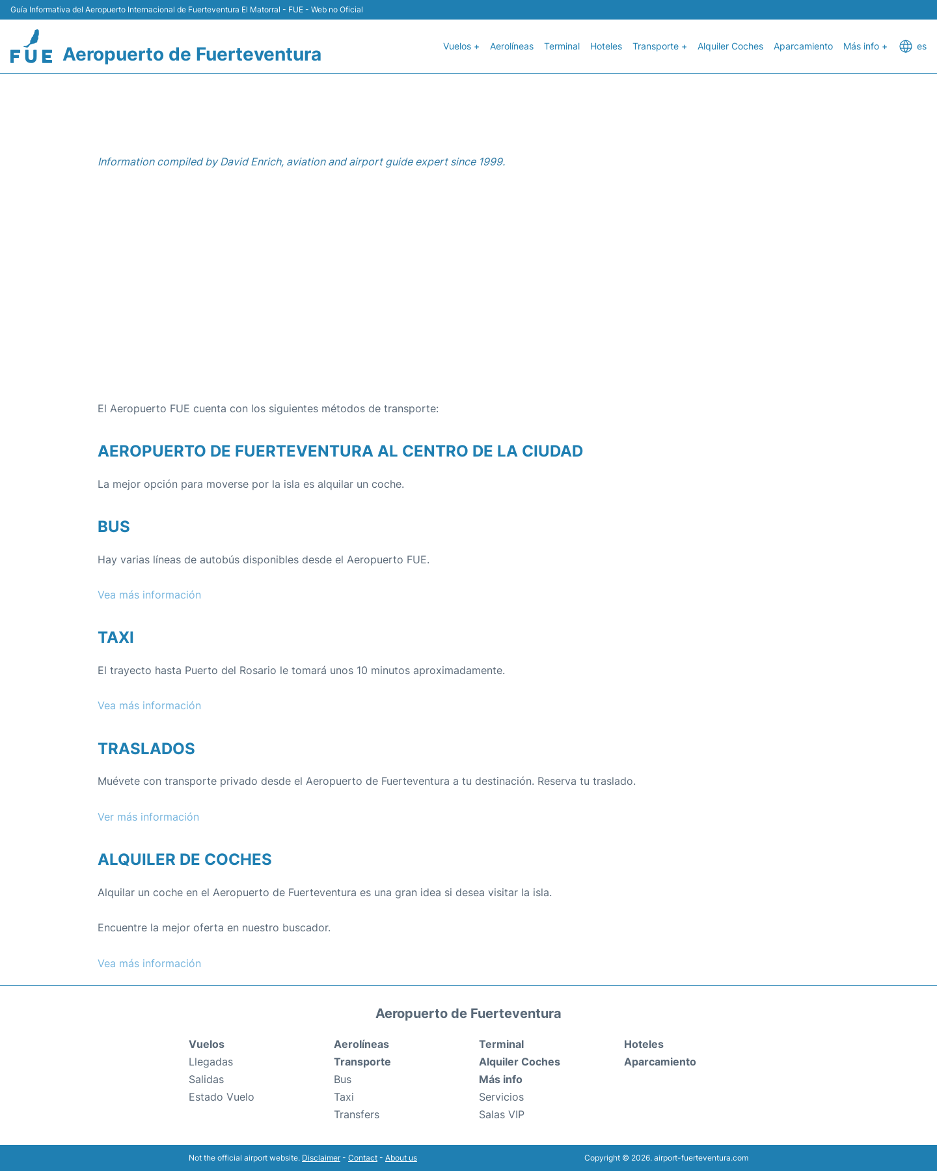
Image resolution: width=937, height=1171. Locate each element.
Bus (342, 1079)
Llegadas (211, 1061)
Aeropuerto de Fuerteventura (191, 54)
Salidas (206, 1079)
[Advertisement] (468, 296)
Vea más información (149, 594)
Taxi (344, 1096)
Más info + (865, 45)
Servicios (501, 1096)
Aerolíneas (512, 45)
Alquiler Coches (730, 45)
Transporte (362, 1061)
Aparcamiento (803, 45)
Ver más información (148, 816)
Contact (362, 1158)
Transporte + (659, 45)
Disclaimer (321, 1158)
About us (401, 1158)
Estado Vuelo (221, 1096)
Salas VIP (501, 1114)
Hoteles (606, 45)
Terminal (562, 45)
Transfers (356, 1114)
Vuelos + (461, 45)
